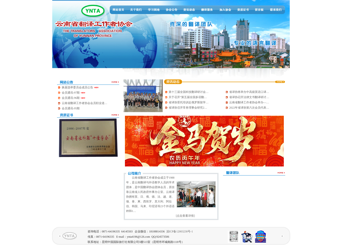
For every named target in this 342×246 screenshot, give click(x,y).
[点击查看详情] (185, 215)
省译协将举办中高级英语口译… (249, 92)
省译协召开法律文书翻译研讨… (249, 97)
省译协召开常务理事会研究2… (188, 107)
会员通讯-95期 (71, 108)
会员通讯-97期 (74, 92)
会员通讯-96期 (74, 98)
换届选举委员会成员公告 (80, 87)
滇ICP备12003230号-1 (179, 231)
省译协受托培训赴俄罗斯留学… (189, 102)
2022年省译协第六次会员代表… (249, 107)
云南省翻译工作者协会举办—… (249, 102)
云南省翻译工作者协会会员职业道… (84, 103)
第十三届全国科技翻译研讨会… (189, 92)
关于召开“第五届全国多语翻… (188, 97)
